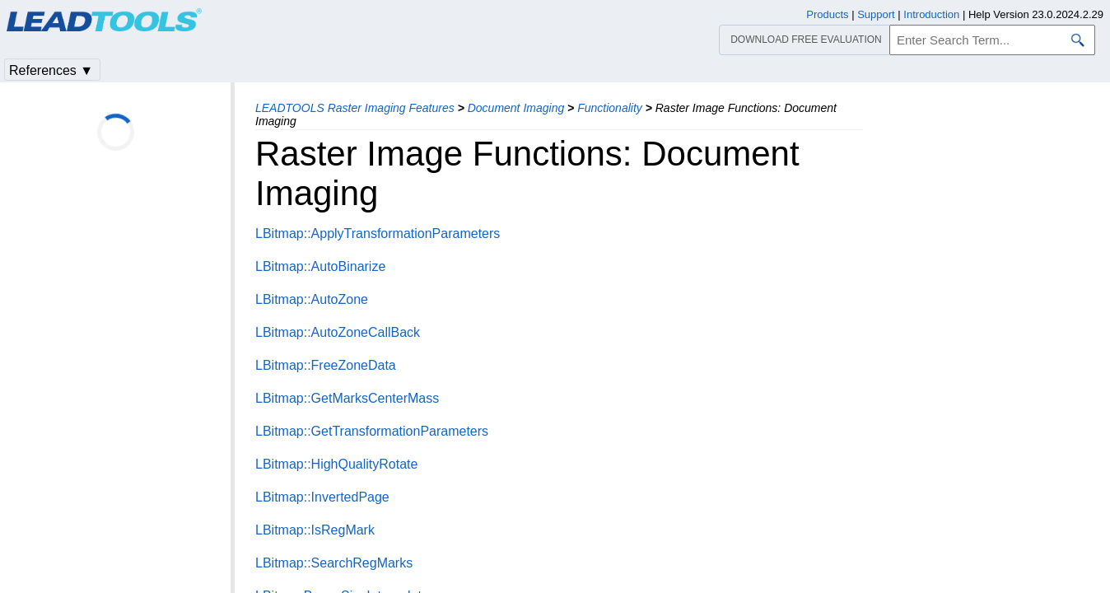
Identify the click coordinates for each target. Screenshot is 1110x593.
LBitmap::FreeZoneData (325, 365)
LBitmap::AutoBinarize (320, 266)
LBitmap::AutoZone (311, 299)
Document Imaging (516, 107)
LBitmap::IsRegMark (315, 530)
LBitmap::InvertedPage (322, 497)
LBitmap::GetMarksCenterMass (347, 398)
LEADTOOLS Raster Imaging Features (355, 107)
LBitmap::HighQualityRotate (336, 464)
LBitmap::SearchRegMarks (334, 563)
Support (876, 14)
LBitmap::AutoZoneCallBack (337, 332)
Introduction (931, 14)
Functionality (609, 107)
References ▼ (51, 70)
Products (827, 14)
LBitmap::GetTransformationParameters (371, 431)
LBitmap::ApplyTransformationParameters (377, 233)
